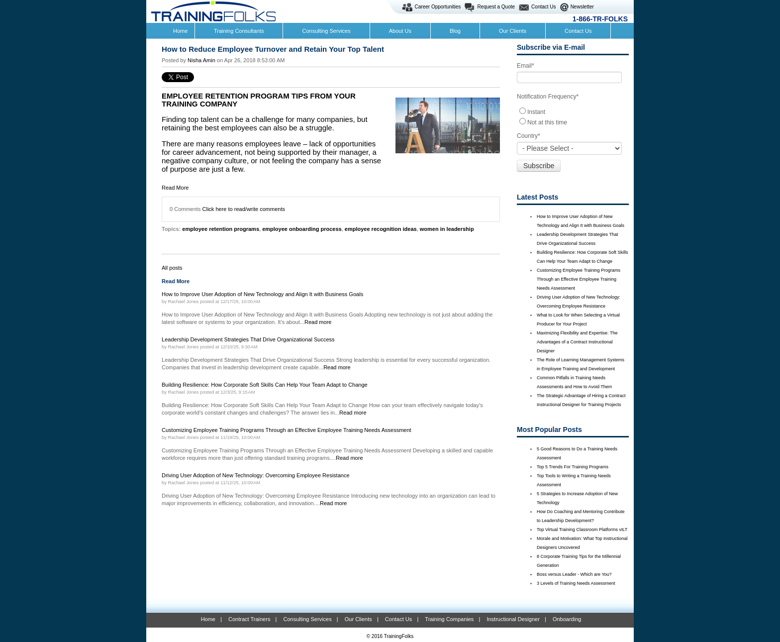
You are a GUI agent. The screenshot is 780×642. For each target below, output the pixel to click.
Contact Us (543, 6)
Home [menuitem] (180, 31)
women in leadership (447, 229)
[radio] (573, 111)
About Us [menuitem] (400, 31)
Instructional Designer (513, 619)
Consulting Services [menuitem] (326, 31)
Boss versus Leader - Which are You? (574, 574)
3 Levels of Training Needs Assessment (576, 583)
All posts (172, 268)
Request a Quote (496, 6)
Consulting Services (307, 619)
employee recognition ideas (381, 229)
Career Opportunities (438, 6)
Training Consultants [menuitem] (239, 31)
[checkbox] (573, 116)
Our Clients (358, 619)
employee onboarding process (302, 229)
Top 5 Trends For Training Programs (572, 466)
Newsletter (582, 6)
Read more (318, 322)
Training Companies (449, 619)
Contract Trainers (249, 619)
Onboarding (567, 619)
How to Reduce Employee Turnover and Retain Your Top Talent (273, 49)
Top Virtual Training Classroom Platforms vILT (582, 529)
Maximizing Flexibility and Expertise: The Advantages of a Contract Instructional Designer (577, 341)
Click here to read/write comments (244, 209)
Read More (175, 188)
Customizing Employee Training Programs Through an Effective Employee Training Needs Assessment (578, 279)
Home (208, 619)
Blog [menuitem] (455, 31)
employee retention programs (220, 229)
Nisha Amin (201, 60)
